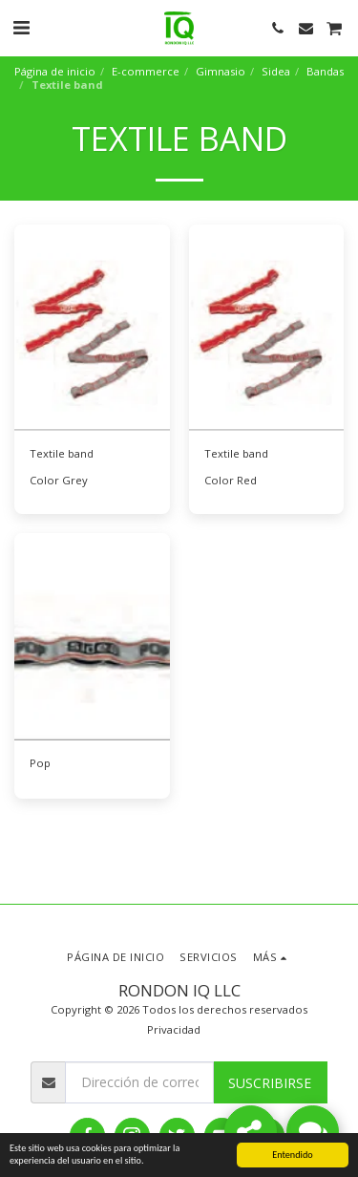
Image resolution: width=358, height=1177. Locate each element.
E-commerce (145, 71)
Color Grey (59, 480)
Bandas (325, 71)
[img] (92, 328)
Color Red (230, 480)
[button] (21, 27)
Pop (40, 763)
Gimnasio (220, 71)
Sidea (276, 71)
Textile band (62, 453)
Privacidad (173, 1029)
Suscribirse (269, 1083)
